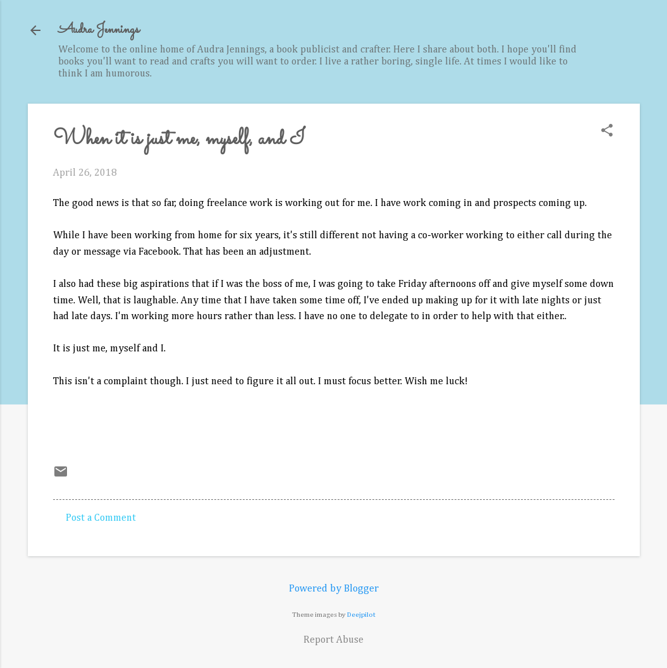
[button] (607, 132)
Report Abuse (333, 640)
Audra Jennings (98, 30)
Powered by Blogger (334, 589)
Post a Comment (101, 518)
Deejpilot (361, 614)
